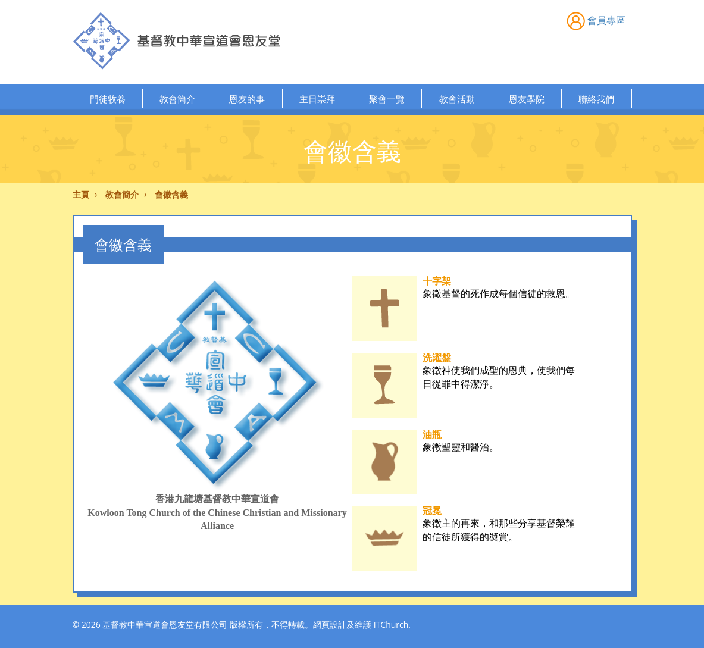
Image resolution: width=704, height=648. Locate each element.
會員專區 (596, 20)
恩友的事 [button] (247, 99)
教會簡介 (122, 194)
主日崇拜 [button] (317, 99)
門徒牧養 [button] (108, 99)
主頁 (81, 194)
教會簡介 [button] (177, 99)
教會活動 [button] (457, 99)
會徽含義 (171, 194)
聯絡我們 (596, 99)
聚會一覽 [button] (387, 99)
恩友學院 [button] (527, 99)
